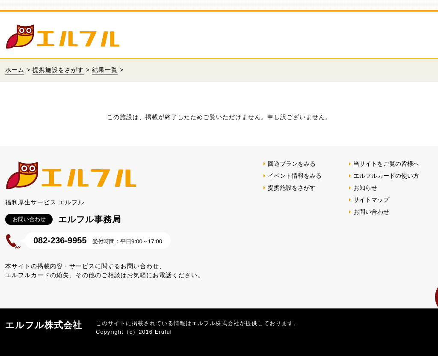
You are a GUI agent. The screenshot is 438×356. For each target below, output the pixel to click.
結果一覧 (105, 69)
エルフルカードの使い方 (386, 175)
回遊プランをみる (292, 163)
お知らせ (365, 187)
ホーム (14, 69)
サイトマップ (371, 199)
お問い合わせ (371, 211)
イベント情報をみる (295, 175)
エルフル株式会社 (43, 325)
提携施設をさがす (58, 69)
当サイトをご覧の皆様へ (386, 163)
